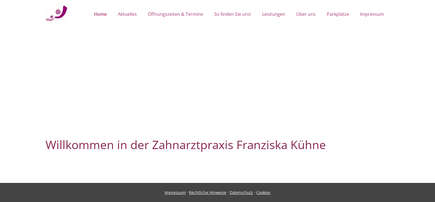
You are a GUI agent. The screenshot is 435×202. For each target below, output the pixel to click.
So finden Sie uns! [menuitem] (232, 14)
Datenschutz (241, 192)
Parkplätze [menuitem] (338, 14)
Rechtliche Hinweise (207, 192)
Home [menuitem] (100, 14)
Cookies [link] (263, 192)
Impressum (175, 192)
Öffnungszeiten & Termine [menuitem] (175, 14)
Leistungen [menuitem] (273, 14)
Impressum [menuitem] (372, 14)
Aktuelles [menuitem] (127, 14)
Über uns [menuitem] (306, 14)
